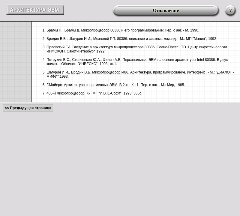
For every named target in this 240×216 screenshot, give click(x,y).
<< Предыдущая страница (28, 108)
